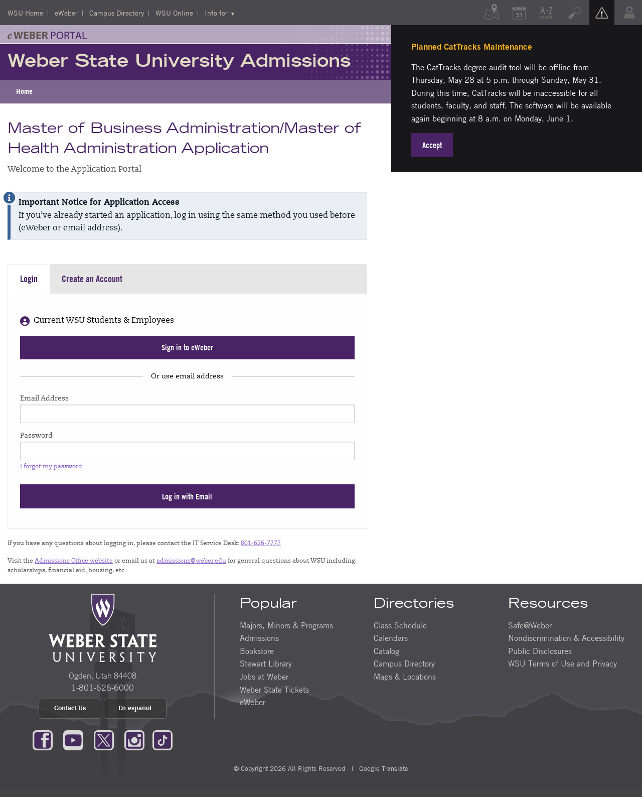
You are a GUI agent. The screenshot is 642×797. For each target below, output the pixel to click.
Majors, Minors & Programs (286, 625)
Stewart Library (266, 663)
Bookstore (257, 651)
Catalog (386, 651)
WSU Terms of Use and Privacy (562, 663)
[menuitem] (24, 91)
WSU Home (25, 12)
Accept (432, 145)
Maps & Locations (405, 677)
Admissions (259, 638)
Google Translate (382, 768)
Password (36, 436)
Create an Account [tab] (92, 279)
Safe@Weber (530, 625)
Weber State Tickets (274, 690)
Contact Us (70, 709)
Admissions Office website (74, 561)
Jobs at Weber (264, 677)
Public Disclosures (540, 651)
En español (134, 709)
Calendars (391, 638)
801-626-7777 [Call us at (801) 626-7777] (261, 544)
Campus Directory (116, 12)
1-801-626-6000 (102, 688)
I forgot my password (51, 467)
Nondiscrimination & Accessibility (566, 638)
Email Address (44, 399)
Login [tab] (29, 279)
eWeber (66, 12)
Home (24, 91)
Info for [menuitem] (216, 12)
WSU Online (174, 12)
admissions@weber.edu (191, 561)
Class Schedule (400, 625)
